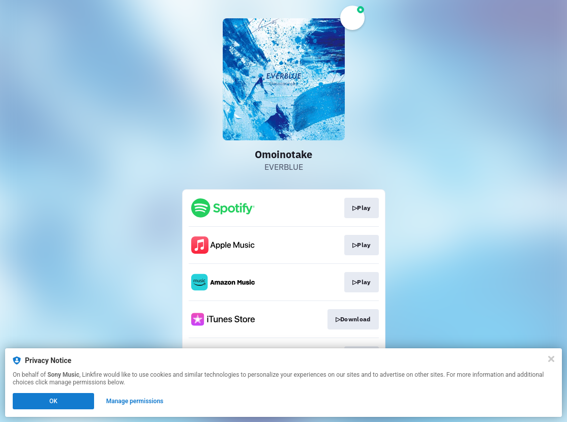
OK (53, 401)
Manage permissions (135, 401)
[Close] (551, 359)
